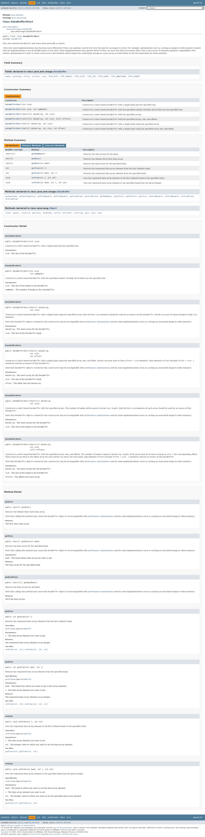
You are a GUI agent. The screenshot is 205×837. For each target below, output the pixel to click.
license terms (36, 834)
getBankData (37, 154)
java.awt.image (19, 18)
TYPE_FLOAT (79, 76)
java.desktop (17, 15)
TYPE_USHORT (134, 76)
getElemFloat (76, 196)
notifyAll (67, 213)
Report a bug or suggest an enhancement (18, 825)
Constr (27, 8)
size (44, 76)
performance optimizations (97, 322)
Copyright (5, 832)
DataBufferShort (13, 104)
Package (23, 3)
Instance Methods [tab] (31, 145)
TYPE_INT (91, 76)
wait (87, 213)
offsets (36, 76)
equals (16, 213)
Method (35, 8)
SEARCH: (142, 8)
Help (69, 3)
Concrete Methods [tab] (54, 145)
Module (14, 3)
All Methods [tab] (12, 145)
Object (53, 208)
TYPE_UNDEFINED (118, 76)
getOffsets (131, 196)
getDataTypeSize (27, 196)
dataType (17, 76)
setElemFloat (187, 196)
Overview (5, 3)
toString (78, 213)
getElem (35, 168)
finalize (25, 213)
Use (38, 3)
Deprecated (53, 3)
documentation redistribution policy (63, 834)
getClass (36, 213)
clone (8, 213)
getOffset (119, 196)
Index (62, 3)
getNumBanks (106, 196)
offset (27, 76)
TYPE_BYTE (53, 76)
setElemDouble (155, 196)
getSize (142, 196)
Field (20, 8)
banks (8, 76)
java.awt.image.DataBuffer (19, 29)
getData (35, 158)
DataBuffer (16, 39)
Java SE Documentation (62, 828)
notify (57, 213)
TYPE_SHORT (103, 76)
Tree (44, 3)
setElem (35, 178)
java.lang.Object (10, 27)
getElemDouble (45, 196)
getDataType (11, 196)
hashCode (47, 213)
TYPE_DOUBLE (66, 76)
